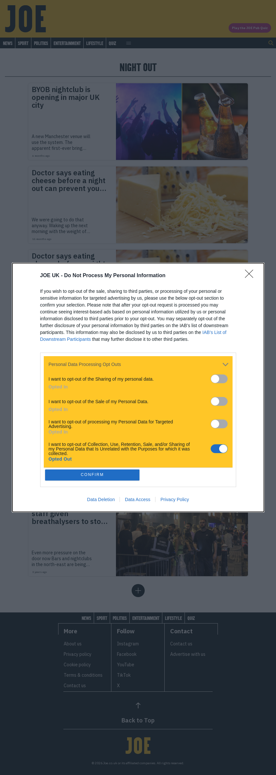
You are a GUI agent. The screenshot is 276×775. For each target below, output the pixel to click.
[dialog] (138, 387)
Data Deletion (101, 500)
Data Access (137, 500)
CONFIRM (93, 474)
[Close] (251, 275)
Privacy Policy (174, 500)
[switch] (219, 378)
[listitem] (138, 363)
